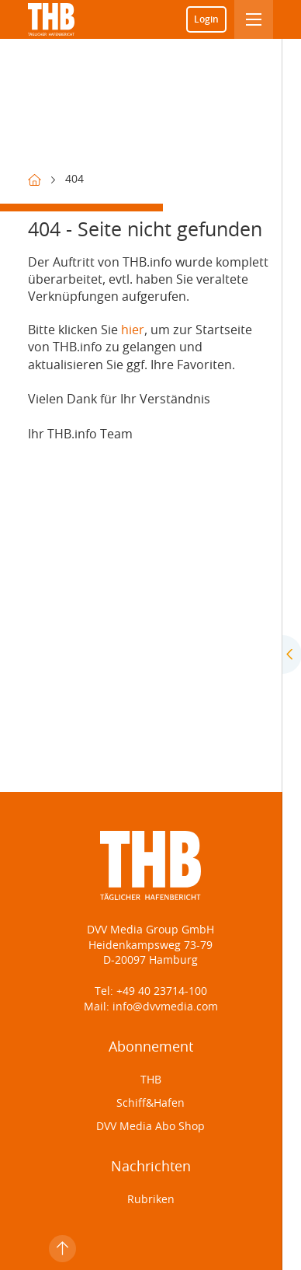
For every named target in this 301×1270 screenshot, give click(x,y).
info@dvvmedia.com (163, 1007)
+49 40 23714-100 (161, 991)
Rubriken (151, 1200)
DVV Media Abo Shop (150, 1127)
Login (206, 19)
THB (150, 1080)
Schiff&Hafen (150, 1103)
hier (132, 330)
